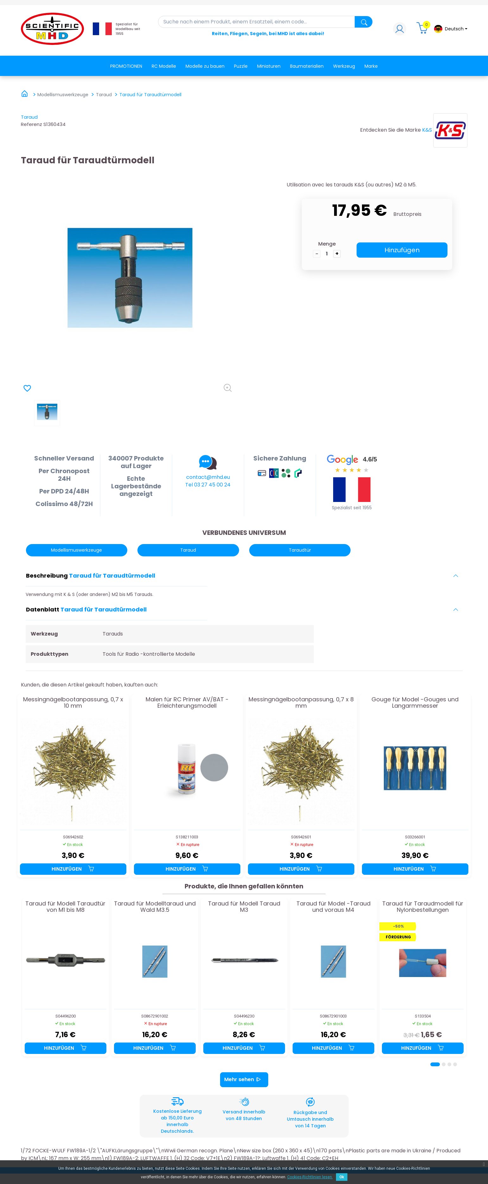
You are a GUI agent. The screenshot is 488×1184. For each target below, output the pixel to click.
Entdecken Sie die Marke (390, 130)
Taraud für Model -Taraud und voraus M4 (333, 907)
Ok (341, 1177)
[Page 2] (444, 1064)
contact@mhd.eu (208, 477)
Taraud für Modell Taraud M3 (244, 907)
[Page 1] (435, 1064)
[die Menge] (326, 254)
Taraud (29, 117)
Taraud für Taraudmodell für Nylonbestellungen (422, 907)
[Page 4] (455, 1064)
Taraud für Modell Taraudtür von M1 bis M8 (65, 907)
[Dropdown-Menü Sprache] (450, 29)
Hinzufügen (402, 250)
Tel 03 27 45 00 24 (208, 484)
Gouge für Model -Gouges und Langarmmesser (415, 703)
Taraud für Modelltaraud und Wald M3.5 (155, 907)
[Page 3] (449, 1064)
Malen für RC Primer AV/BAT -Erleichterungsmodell (187, 703)
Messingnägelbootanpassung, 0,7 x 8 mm (301, 703)
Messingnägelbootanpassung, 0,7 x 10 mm (73, 703)
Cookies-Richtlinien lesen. (310, 1177)
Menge (327, 243)
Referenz (31, 124)
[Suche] (265, 22)
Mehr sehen (244, 1079)
